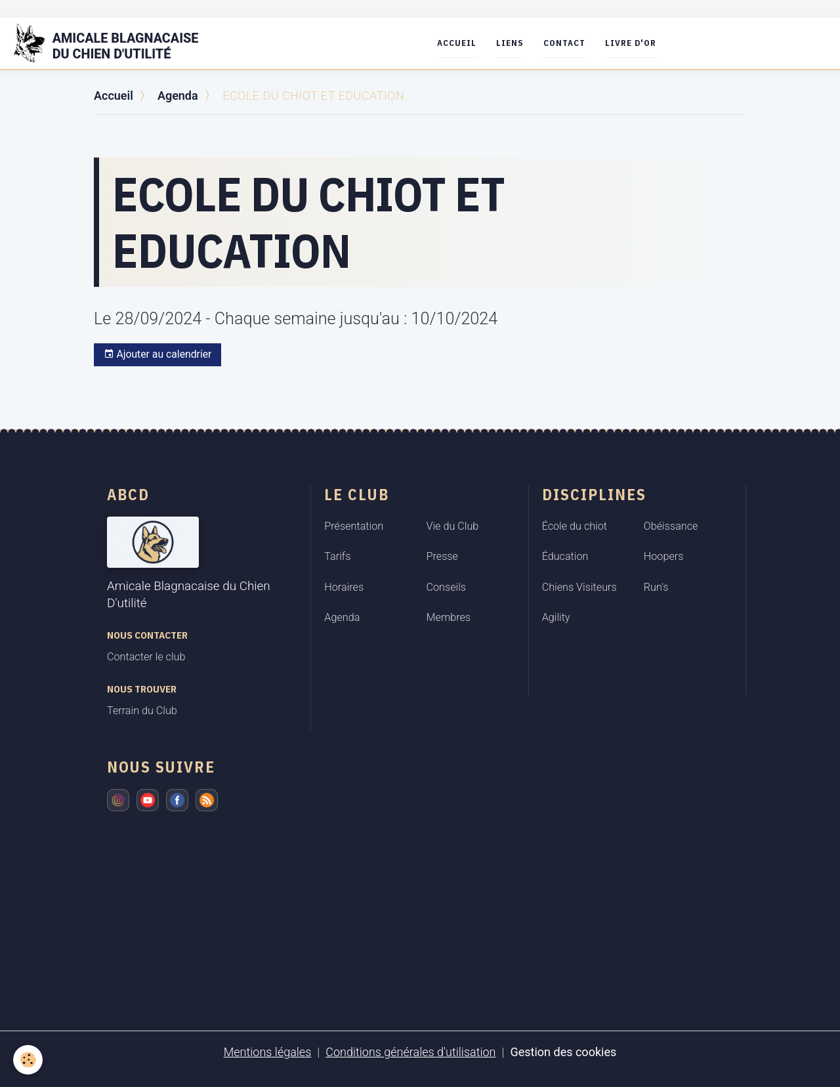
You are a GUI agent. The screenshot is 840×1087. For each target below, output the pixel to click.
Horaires (344, 587)
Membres (449, 617)
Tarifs (337, 556)
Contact (564, 43)
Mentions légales (268, 1052)
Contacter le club (146, 656)
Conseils (447, 587)
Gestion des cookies (563, 1052)
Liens (510, 43)
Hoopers (664, 556)
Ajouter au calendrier (158, 354)
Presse (442, 556)
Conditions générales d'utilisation (410, 1052)
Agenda (178, 95)
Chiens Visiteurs (579, 587)
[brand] (114, 43)
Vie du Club (453, 526)
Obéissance (671, 526)
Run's (656, 587)
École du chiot (574, 526)
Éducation (565, 556)
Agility (556, 617)
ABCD (128, 494)
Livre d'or (630, 43)
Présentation (353, 526)
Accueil (456, 43)
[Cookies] (28, 1060)
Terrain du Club (142, 710)
